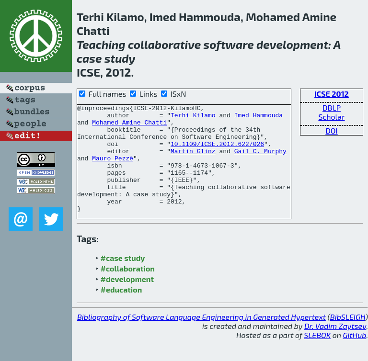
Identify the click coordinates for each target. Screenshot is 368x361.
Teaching (101, 44)
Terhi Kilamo (193, 117)
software (229, 44)
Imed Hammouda (258, 117)
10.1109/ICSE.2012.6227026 (217, 152)
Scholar (331, 116)
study (120, 58)
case (89, 58)
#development (127, 300)
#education (121, 311)
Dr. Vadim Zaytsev (335, 347)
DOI (331, 130)
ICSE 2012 (331, 93)
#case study (123, 279)
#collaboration (128, 289)
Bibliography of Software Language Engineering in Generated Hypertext (201, 338)
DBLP (331, 107)
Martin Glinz (193, 161)
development (292, 44)
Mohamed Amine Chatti (129, 126)
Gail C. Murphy (260, 161)
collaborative (164, 44)
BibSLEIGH (347, 338)
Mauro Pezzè (112, 169)
